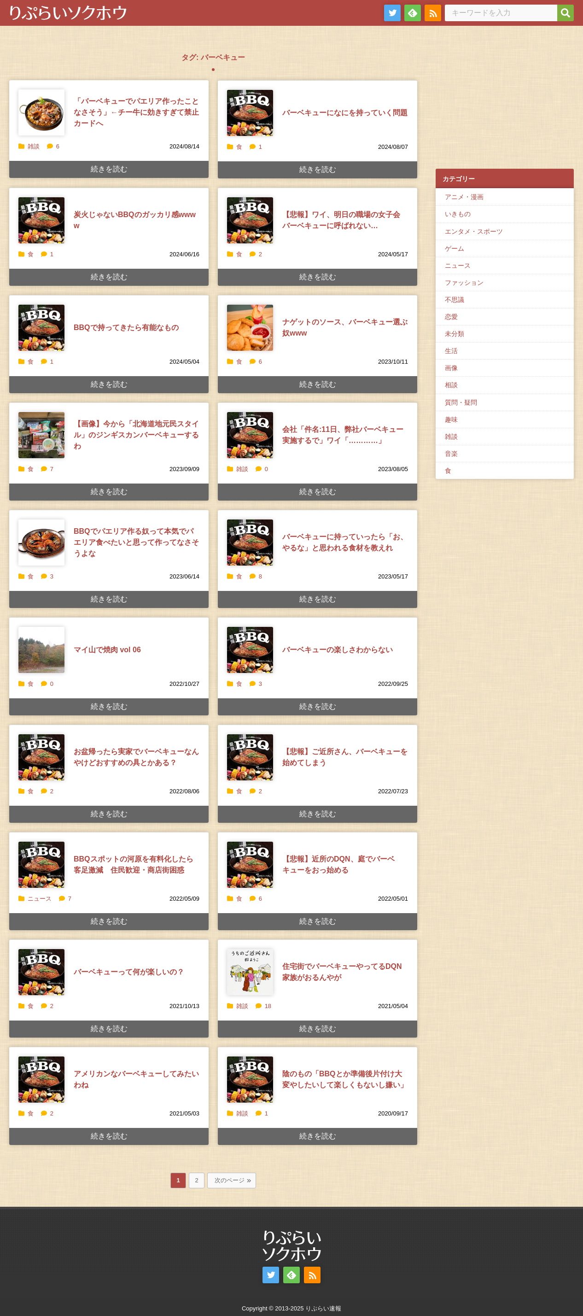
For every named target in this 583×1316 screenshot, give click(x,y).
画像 (451, 368)
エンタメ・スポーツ (474, 231)
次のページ (230, 1180)
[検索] (565, 13)
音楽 (451, 453)
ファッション (464, 282)
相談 (451, 385)
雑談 (34, 146)
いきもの (458, 214)
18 (263, 1006)
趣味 (451, 419)
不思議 (454, 299)
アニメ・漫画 (464, 197)
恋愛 (451, 316)
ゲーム (454, 248)
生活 (451, 350)
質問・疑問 (461, 402)
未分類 (454, 333)
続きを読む (109, 169)
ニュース (40, 898)
